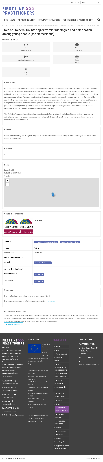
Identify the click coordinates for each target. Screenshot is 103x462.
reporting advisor (61, 442)
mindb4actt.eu (8, 397)
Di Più (78, 20)
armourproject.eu (9, 404)
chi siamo (59, 428)
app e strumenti (59, 382)
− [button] (7, 184)
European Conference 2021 (61, 409)
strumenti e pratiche (61, 20)
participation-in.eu (9, 411)
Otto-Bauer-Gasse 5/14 (90, 348)
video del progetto (60, 422)
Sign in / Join (74, 2)
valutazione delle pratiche (61, 375)
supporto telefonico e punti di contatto (61, 447)
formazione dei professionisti (60, 388)
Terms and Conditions (93, 458)
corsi (60, 400)
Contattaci (51, 301)
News (24, 20)
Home (18, 20)
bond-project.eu (18, 415)
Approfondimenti (39, 20)
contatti (58, 438)
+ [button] (7, 181)
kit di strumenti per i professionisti (61, 367)
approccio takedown (60, 433)
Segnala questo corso (13, 324)
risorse (58, 404)
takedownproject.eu (10, 384)
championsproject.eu (10, 390)
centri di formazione (60, 395)
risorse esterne (59, 416)
